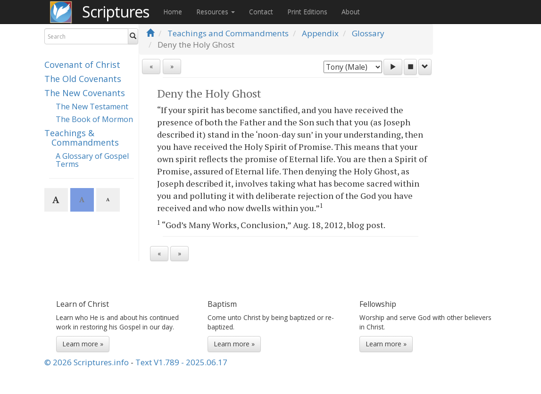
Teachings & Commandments (81, 137)
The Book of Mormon (94, 119)
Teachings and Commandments (228, 33)
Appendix (320, 33)
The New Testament (92, 106)
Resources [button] (215, 11)
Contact (261, 11)
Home (172, 11)
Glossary (368, 33)
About (350, 11)
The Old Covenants (82, 78)
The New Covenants (84, 92)
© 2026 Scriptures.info (86, 362)
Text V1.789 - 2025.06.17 (181, 362)
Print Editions (307, 11)
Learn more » (82, 343)
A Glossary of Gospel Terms (92, 160)
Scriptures (115, 11)
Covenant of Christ (82, 64)
